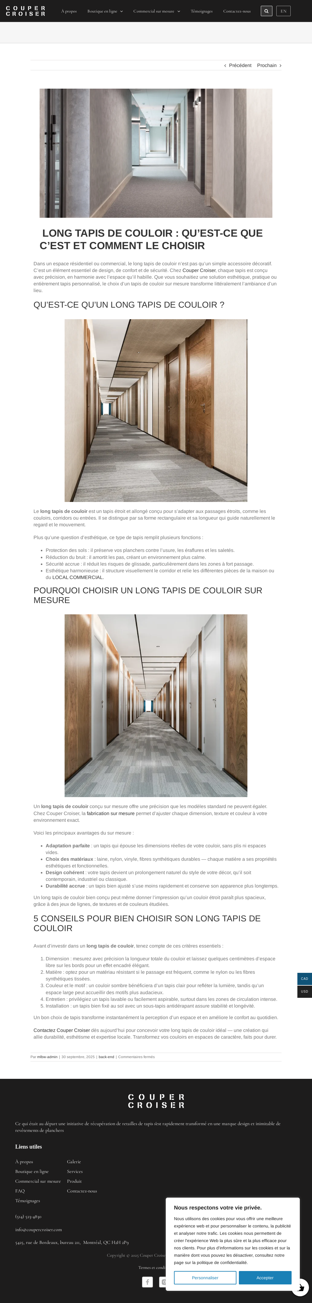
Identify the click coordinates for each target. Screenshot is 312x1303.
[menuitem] (69, 11)
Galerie (74, 1162)
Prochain (267, 65)
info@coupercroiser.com (38, 1230)
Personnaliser (205, 1277)
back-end (106, 1057)
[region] (233, 1244)
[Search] (266, 11)
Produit (74, 1181)
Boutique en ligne (32, 1171)
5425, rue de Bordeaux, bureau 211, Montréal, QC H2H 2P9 (72, 1242)
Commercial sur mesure (38, 1181)
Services (75, 1171)
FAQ (20, 1191)
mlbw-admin (47, 1057)
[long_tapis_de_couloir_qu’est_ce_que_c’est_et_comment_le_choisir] (156, 153)
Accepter (265, 1277)
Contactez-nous (82, 1191)
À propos (24, 1162)
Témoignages (27, 1201)
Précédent (240, 65)
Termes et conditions (156, 1267)
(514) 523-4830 (28, 1216)
